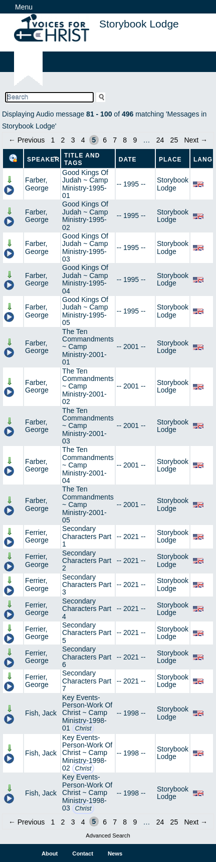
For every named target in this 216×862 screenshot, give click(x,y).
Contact (82, 853)
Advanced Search (108, 835)
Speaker (43, 159)
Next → (195, 140)
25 (174, 140)
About (50, 853)
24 (160, 140)
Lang (202, 159)
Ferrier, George (37, 536)
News (115, 853)
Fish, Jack (41, 713)
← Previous (27, 140)
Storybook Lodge (172, 184)
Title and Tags (82, 159)
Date (128, 159)
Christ (83, 728)
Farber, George (37, 184)
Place (170, 159)
